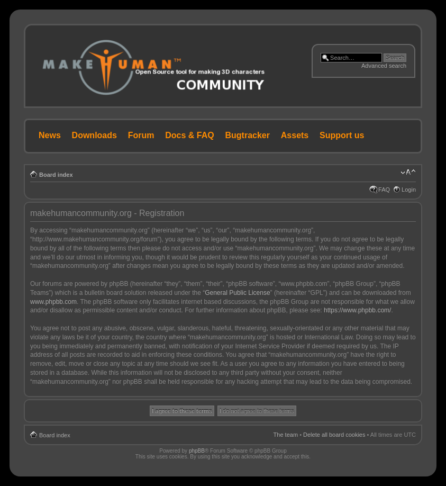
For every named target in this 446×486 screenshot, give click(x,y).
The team (286, 434)
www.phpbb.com (53, 301)
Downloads (94, 135)
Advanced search (383, 65)
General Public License (237, 292)
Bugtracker (247, 135)
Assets (294, 135)
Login (409, 189)
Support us (342, 135)
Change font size (408, 172)
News (50, 135)
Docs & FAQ (189, 135)
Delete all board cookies (334, 434)
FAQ (384, 189)
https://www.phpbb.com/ (357, 310)
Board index (56, 175)
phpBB (197, 451)
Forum (141, 135)
